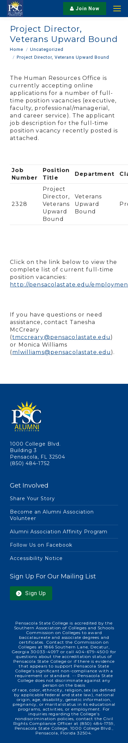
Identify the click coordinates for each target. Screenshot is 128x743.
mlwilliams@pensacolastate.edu (61, 352)
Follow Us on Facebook (41, 545)
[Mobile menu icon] (117, 8)
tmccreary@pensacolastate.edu (61, 337)
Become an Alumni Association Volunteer (52, 515)
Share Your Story (32, 498)
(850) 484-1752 (30, 463)
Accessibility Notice (36, 558)
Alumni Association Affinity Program (58, 532)
